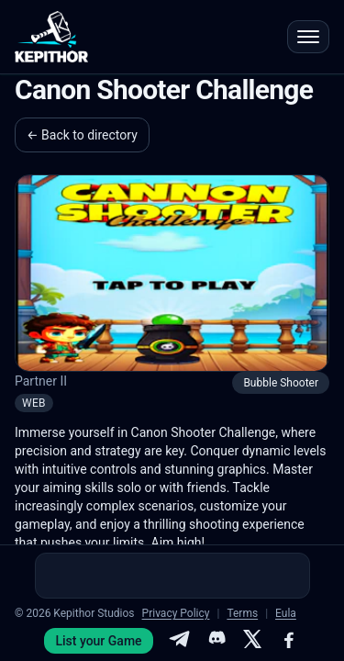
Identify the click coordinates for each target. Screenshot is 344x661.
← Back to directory (82, 135)
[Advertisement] (172, 576)
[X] (252, 641)
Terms (242, 613)
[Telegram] (179, 641)
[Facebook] (289, 641)
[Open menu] (308, 36)
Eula (285, 613)
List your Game (98, 640)
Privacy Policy (176, 613)
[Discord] (216, 641)
